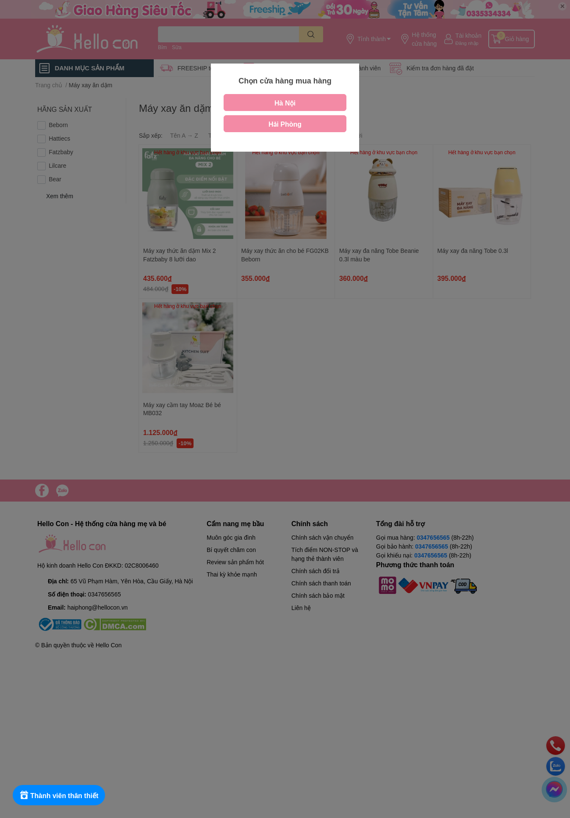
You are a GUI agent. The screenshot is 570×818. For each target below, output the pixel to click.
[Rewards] (59, 795)
